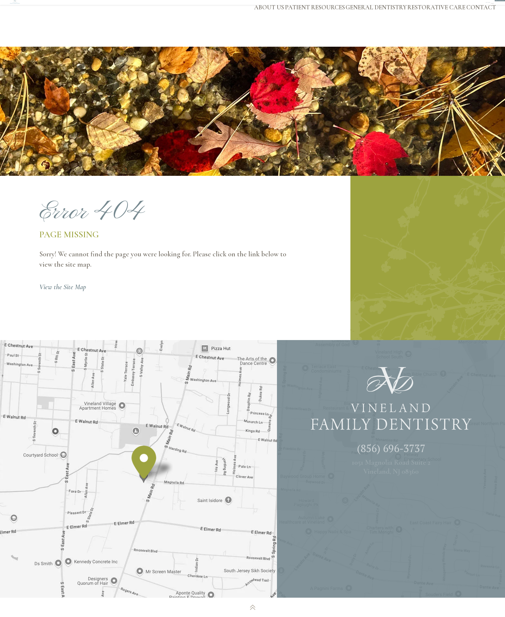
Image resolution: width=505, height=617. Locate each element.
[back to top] (252, 607)
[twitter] (402, 7)
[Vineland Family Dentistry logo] (59, 23)
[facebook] (380, 7)
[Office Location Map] (144, 473)
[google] (391, 7)
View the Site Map (62, 287)
